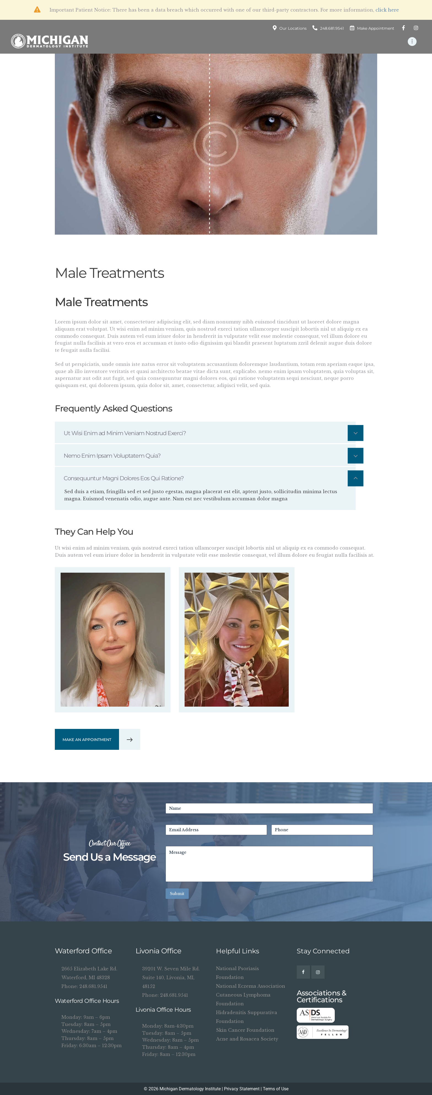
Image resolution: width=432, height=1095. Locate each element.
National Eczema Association (250, 986)
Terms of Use (275, 1088)
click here (387, 10)
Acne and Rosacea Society (247, 1039)
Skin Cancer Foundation (245, 1030)
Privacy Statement (242, 1088)
